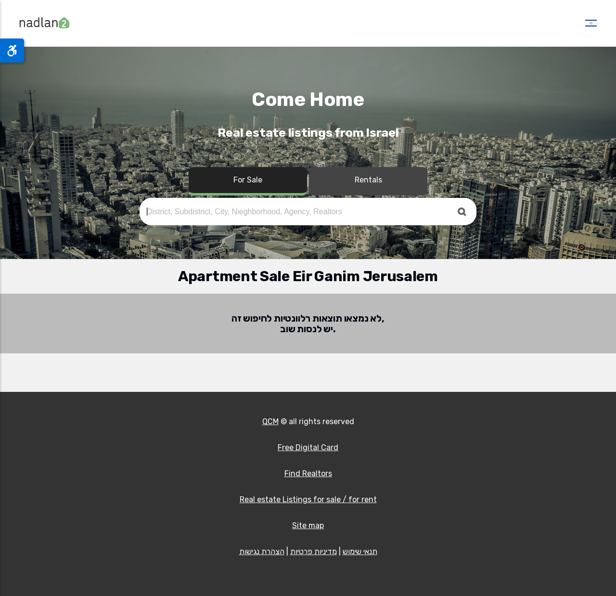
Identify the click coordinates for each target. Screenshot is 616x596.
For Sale (247, 179)
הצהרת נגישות (261, 551)
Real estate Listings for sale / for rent (308, 499)
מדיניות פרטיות (313, 551)
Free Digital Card (308, 447)
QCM (270, 421)
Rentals (368, 179)
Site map (308, 525)
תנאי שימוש (360, 551)
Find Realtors (308, 473)
